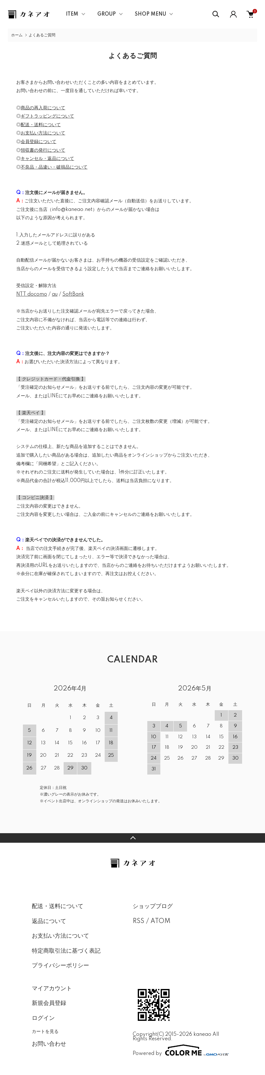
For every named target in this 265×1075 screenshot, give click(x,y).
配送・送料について (41, 124)
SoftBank (73, 294)
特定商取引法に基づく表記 (66, 951)
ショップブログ (153, 906)
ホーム (17, 35)
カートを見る (45, 1031)
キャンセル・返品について (47, 158)
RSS (138, 921)
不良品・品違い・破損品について (54, 167)
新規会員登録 (49, 1003)
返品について (49, 921)
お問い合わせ (49, 1044)
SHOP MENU (150, 14)
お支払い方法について (43, 133)
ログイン (43, 1018)
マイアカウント (52, 988)
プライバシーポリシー (60, 966)
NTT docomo (31, 294)
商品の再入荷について (43, 108)
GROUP (106, 14)
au (55, 294)
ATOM (160, 921)
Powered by (181, 1050)
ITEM (72, 14)
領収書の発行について (43, 150)
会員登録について (38, 141)
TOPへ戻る (132, 838)
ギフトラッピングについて (47, 116)
